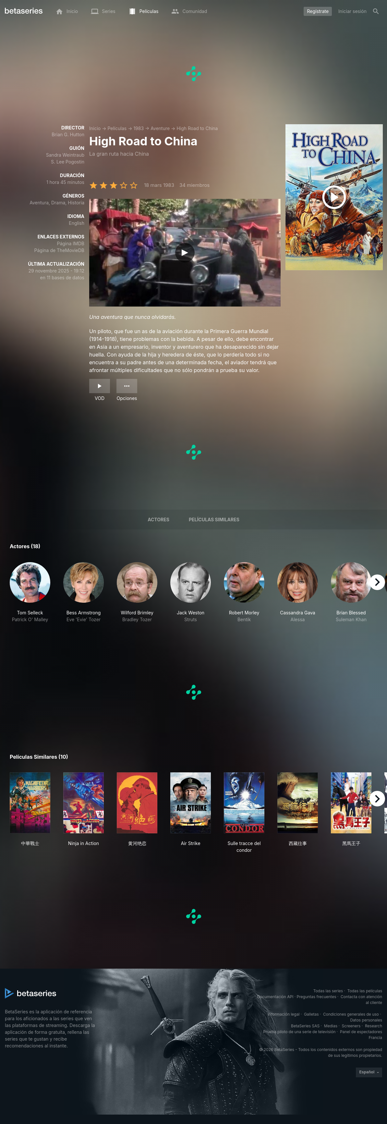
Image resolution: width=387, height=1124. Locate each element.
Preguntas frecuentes (316, 996)
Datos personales (366, 1020)
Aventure (160, 128)
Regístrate (318, 11)
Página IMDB (70, 243)
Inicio (95, 128)
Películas (117, 128)
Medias (330, 1025)
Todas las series (328, 990)
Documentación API (275, 996)
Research (373, 1025)
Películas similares (214, 519)
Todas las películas (364, 990)
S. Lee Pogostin (67, 161)
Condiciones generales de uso (351, 1014)
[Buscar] (376, 11)
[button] (30, 596)
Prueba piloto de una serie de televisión (299, 1031)
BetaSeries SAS (305, 1025)
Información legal (283, 1014)
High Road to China (197, 128)
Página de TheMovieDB (59, 250)
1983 (138, 128)
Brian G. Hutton (68, 134)
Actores (158, 519)
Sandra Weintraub (65, 155)
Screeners (351, 1025)
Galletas (311, 1014)
